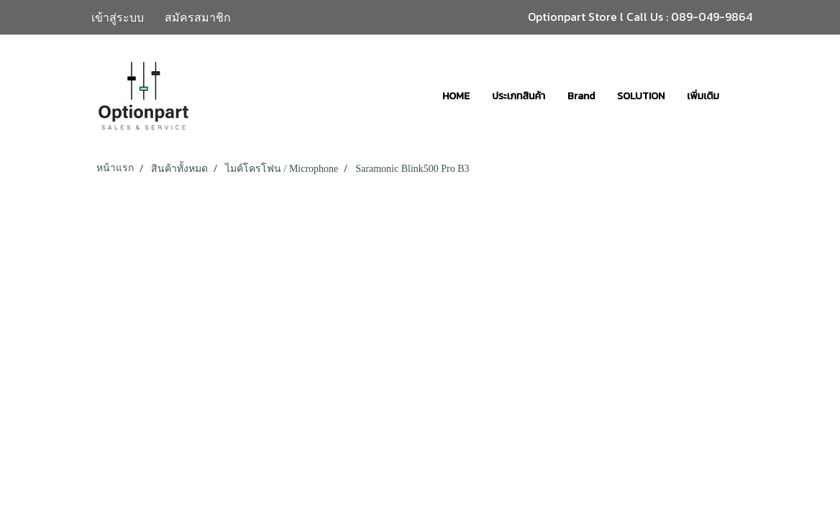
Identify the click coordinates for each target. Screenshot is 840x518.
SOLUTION (641, 96)
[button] (743, 95)
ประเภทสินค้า (518, 96)
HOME (456, 96)
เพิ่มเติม (703, 96)
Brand (581, 96)
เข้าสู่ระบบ (117, 17)
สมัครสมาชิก (198, 17)
